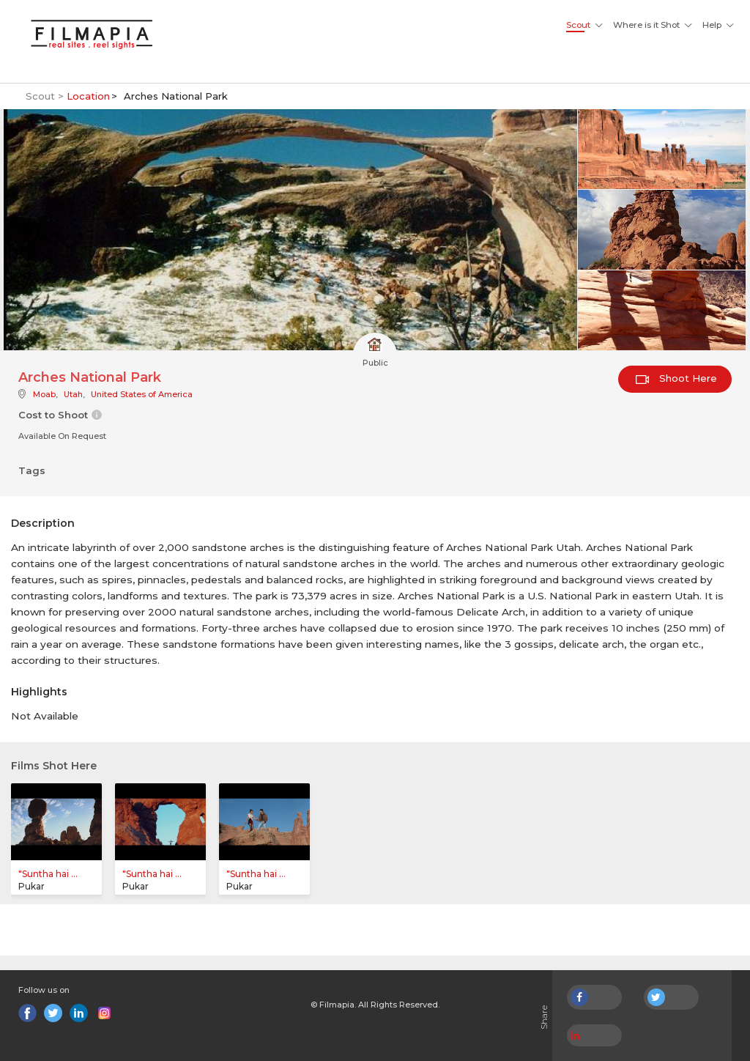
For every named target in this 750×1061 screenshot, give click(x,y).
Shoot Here (676, 378)
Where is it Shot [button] (646, 25)
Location (88, 96)
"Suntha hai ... (48, 873)
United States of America (142, 394)
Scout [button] (578, 25)
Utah (73, 394)
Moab (44, 394)
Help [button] (711, 25)
